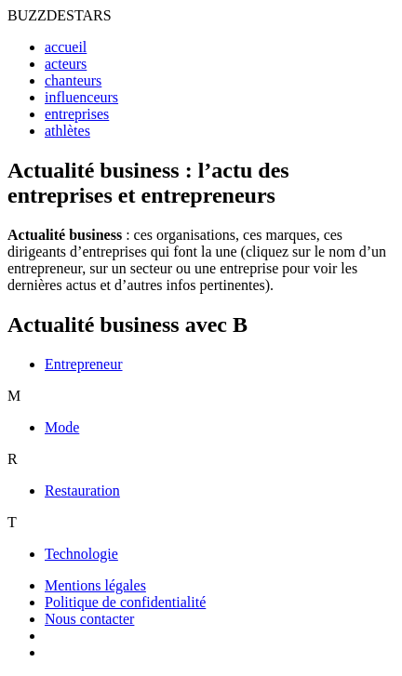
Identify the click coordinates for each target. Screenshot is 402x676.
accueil (66, 47)
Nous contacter (89, 619)
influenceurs (81, 97)
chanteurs (73, 80)
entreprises (77, 114)
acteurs (66, 64)
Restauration (82, 490)
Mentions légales (95, 585)
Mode (62, 427)
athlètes (67, 131)
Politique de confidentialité (125, 602)
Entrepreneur (84, 364)
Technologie (81, 554)
